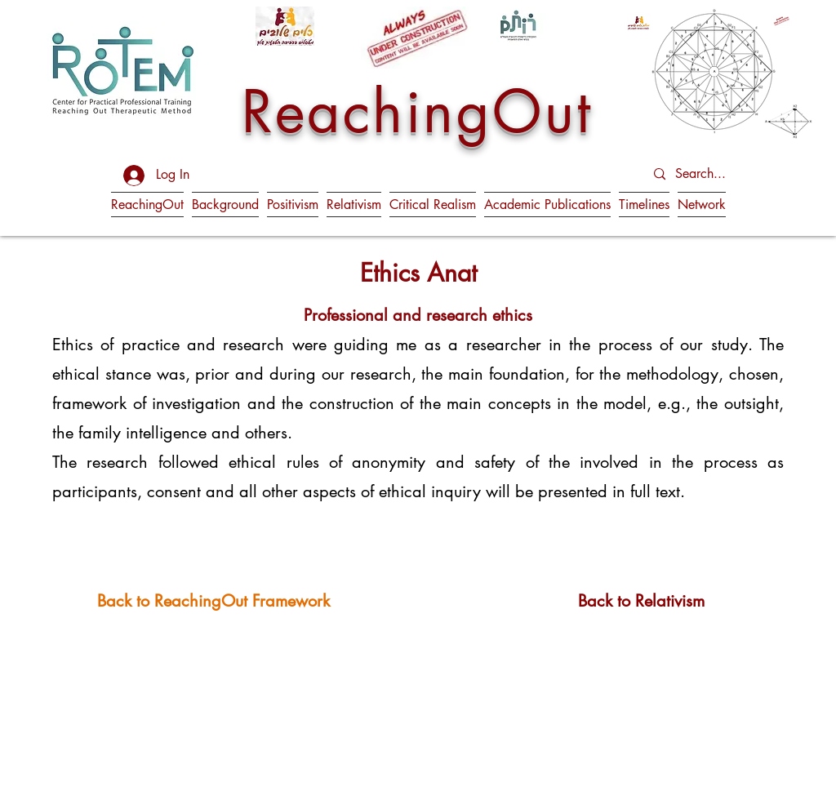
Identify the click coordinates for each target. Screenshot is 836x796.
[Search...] (716, 174)
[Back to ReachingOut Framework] (213, 600)
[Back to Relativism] (641, 600)
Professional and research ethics (418, 315)
